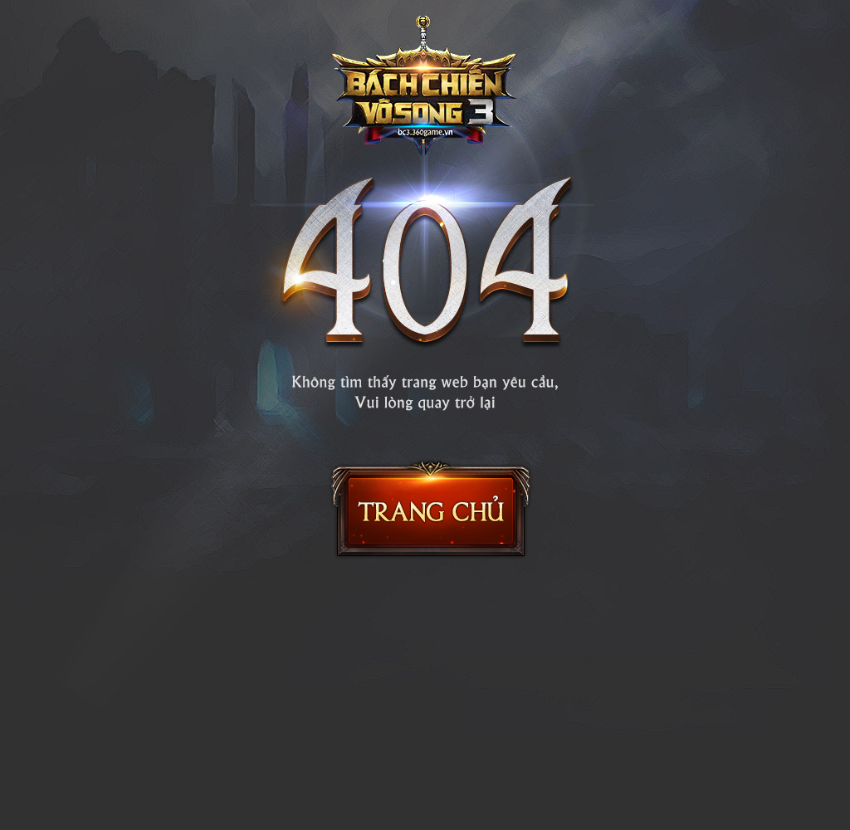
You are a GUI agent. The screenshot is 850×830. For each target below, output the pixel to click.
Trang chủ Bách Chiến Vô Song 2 (431, 508)
